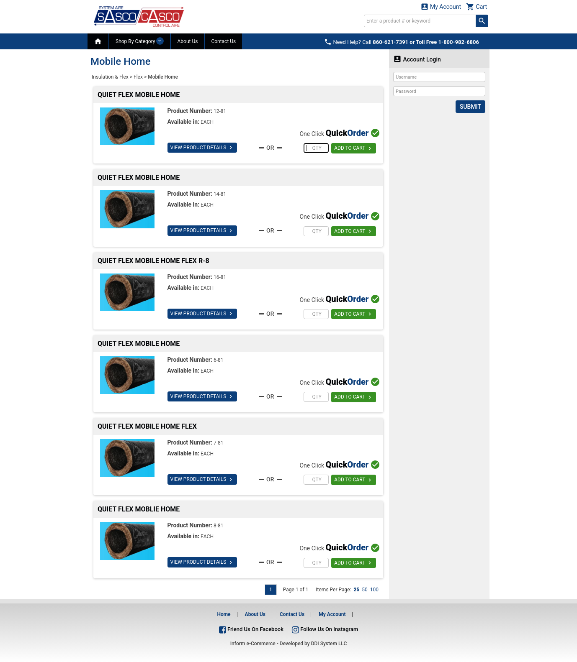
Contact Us (223, 41)
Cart (476, 6)
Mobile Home (163, 77)
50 (365, 590)
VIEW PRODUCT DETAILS (202, 147)
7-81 (219, 443)
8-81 (219, 526)
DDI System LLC (329, 644)
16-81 (220, 277)
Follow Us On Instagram (325, 629)
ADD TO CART (353, 148)
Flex (138, 77)
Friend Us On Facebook (251, 629)
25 (356, 590)
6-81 (219, 360)
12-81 (220, 111)
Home (223, 614)
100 (374, 590)
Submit (470, 106)
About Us (187, 41)
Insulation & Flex (110, 77)
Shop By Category (140, 41)
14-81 (220, 194)
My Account (440, 6)
